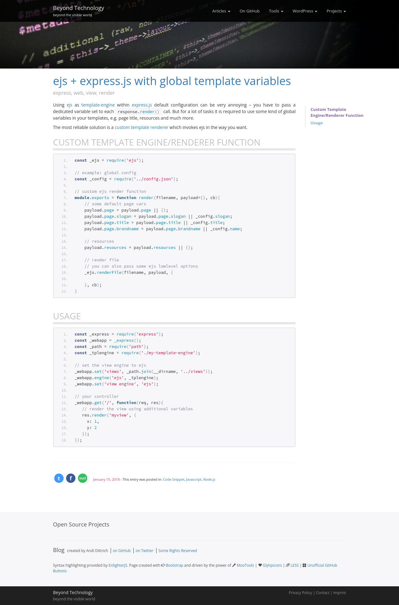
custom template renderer (141, 127)
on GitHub (122, 550)
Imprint (339, 592)
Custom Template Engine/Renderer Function (336, 112)
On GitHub (250, 11)
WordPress (305, 11)
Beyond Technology (78, 10)
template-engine (98, 105)
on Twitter (144, 550)
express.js (142, 105)
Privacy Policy (300, 592)
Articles (221, 11)
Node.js (209, 479)
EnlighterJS (117, 565)
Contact (322, 592)
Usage (316, 123)
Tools (276, 11)
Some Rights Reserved (177, 550)
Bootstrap (174, 565)
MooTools (245, 565)
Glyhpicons (272, 565)
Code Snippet (173, 479)
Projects (336, 11)
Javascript (193, 479)
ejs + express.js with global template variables (172, 80)
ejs (69, 105)
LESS (295, 565)
